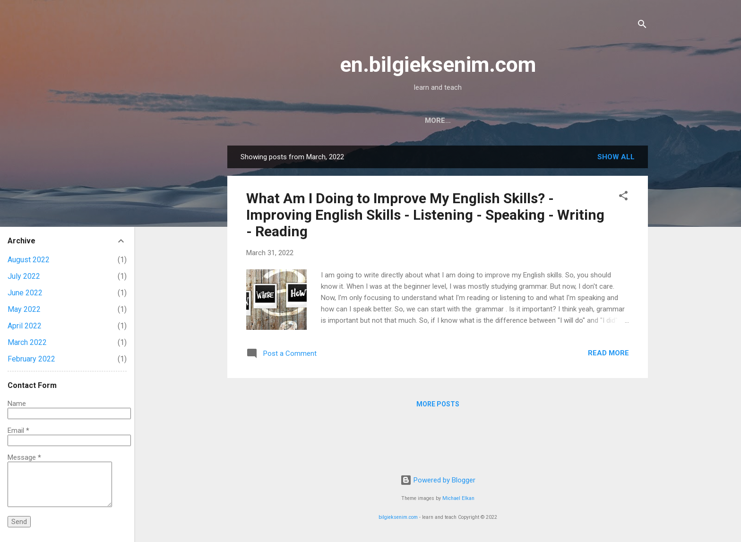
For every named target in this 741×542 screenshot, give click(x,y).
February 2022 (31, 358)
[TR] (483, 120)
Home (395, 120)
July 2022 (24, 276)
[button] (623, 197)
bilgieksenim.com (398, 517)
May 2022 (24, 309)
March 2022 (27, 342)
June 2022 (25, 292)
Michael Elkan (458, 498)
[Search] (642, 25)
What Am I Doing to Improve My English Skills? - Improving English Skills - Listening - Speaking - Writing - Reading (425, 215)
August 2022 (29, 259)
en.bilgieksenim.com (438, 64)
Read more (608, 353)
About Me (440, 120)
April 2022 (25, 325)
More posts (437, 404)
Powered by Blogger (437, 480)
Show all (616, 157)
